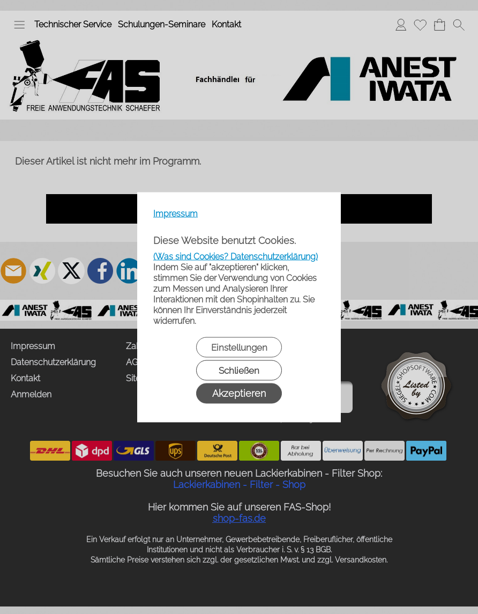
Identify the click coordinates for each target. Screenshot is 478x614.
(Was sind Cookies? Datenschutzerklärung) (235, 256)
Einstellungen (239, 347)
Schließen (239, 370)
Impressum (175, 213)
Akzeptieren (239, 392)
